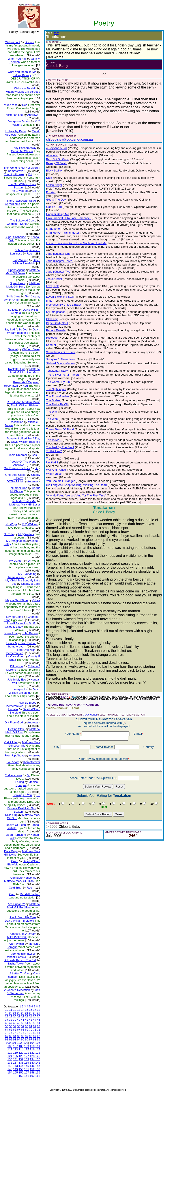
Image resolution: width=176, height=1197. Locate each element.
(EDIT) (52, 33)
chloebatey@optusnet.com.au (66, 135)
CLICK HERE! (87, 665)
